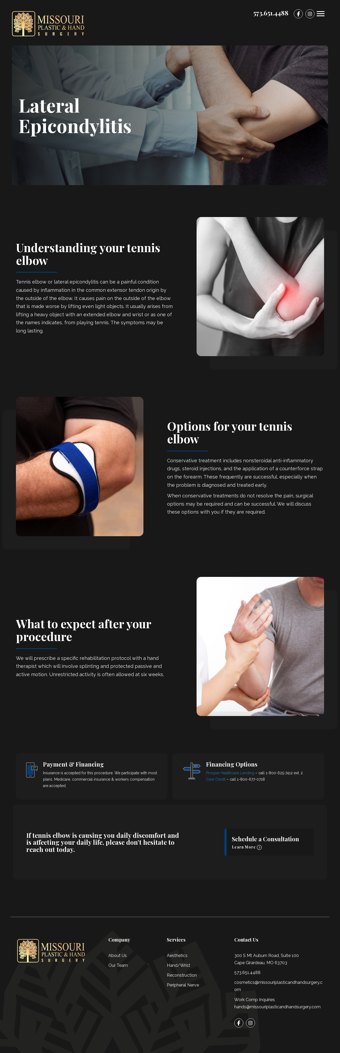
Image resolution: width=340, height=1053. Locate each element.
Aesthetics (177, 955)
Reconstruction (182, 975)
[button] (269, 842)
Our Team (118, 965)
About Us (117, 955)
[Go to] (298, 13)
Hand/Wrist (178, 965)
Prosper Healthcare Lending (230, 773)
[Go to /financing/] (91, 776)
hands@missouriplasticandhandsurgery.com (277, 1006)
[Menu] (320, 13)
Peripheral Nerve (183, 985)
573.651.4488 (247, 972)
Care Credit (216, 779)
